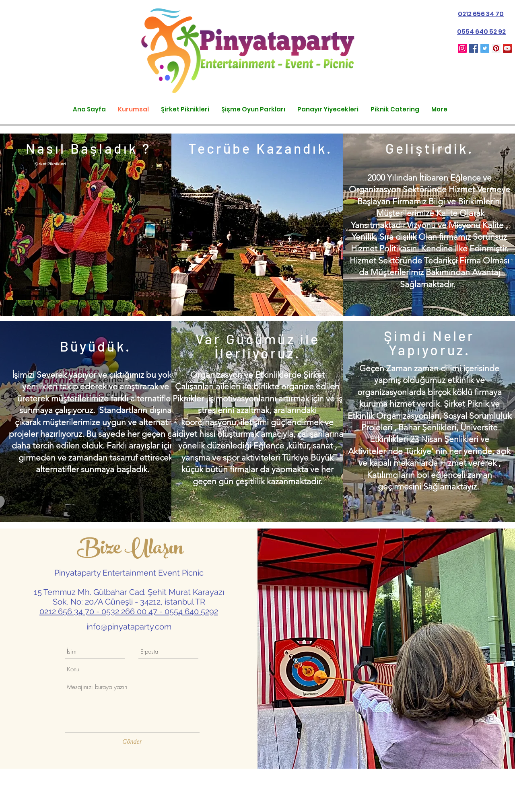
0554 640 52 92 (481, 31)
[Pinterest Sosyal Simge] (496, 48)
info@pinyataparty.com (129, 626)
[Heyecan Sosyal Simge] (484, 48)
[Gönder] (132, 742)
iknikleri (58, 164)
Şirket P (42, 164)
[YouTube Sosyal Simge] (507, 48)
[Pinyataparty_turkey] (462, 48)
